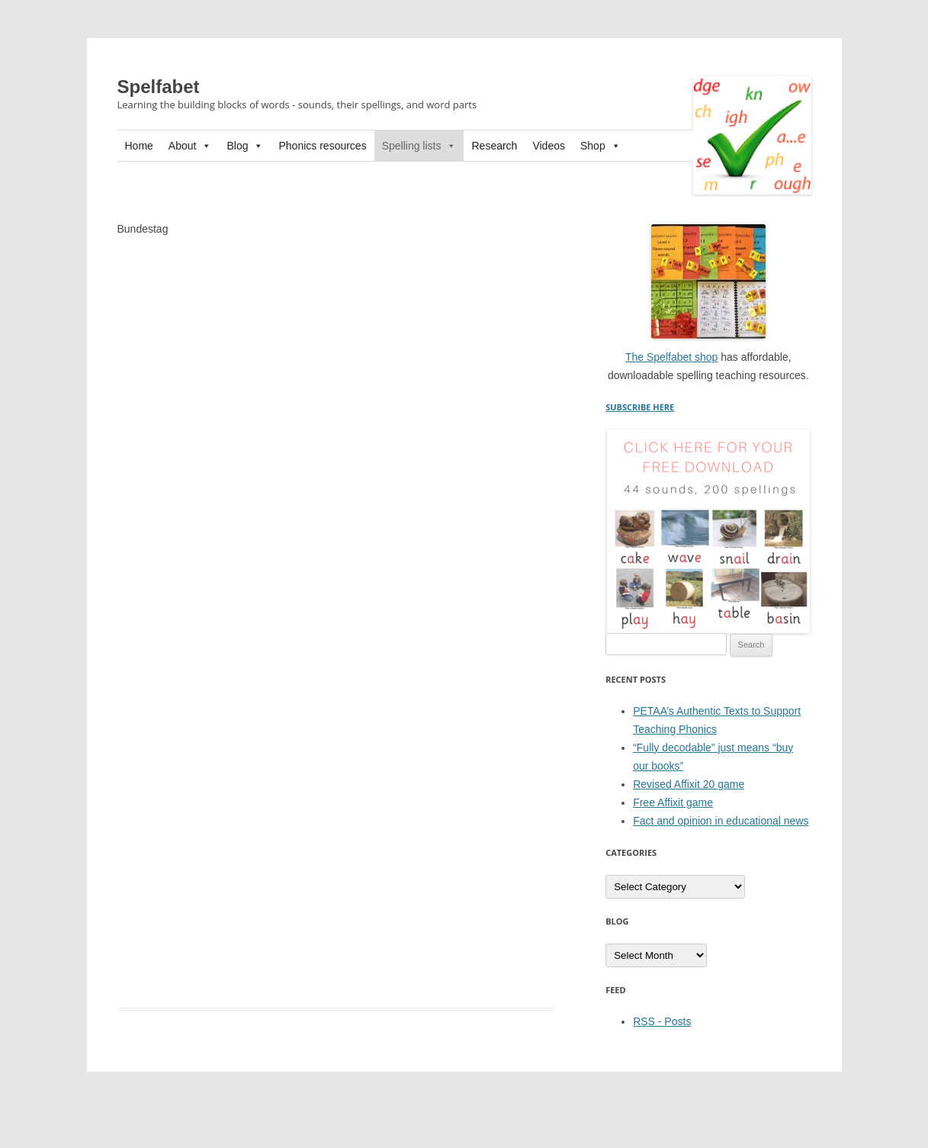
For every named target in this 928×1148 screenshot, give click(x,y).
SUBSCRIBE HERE (639, 407)
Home (139, 146)
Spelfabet (158, 86)
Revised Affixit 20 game (688, 784)
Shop (600, 145)
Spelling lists (419, 145)
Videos (548, 146)
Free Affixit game (673, 802)
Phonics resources (322, 146)
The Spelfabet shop (671, 357)
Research (494, 146)
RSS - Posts (662, 1021)
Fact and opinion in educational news (720, 821)
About (190, 145)
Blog (244, 145)
